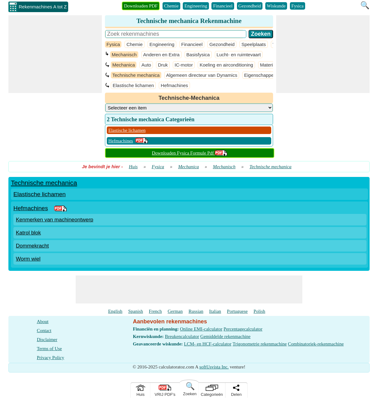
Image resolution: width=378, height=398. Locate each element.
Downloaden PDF (141, 5)
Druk (163, 64)
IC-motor (184, 64)
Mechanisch (124, 54)
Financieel (222, 5)
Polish (259, 311)
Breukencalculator (182, 336)
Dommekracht (32, 246)
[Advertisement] (55, 54)
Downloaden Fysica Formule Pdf (189, 152)
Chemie (171, 5)
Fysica (297, 5)
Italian (215, 311)
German (175, 311)
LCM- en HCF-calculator (207, 343)
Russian (196, 311)
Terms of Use (49, 348)
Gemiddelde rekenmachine (225, 336)
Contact (44, 330)
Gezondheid (250, 5)
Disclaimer (47, 339)
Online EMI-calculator (201, 328)
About (43, 321)
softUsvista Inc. (214, 366)
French (155, 311)
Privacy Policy (50, 357)
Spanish (135, 311)
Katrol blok (28, 233)
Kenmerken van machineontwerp (54, 220)
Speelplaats (253, 44)
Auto (146, 64)
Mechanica (123, 64)
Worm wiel (28, 259)
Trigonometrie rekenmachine (260, 343)
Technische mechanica (136, 75)
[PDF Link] (60, 208)
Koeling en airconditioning (226, 64)
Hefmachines (174, 85)
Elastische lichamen (133, 85)
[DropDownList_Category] (189, 108)
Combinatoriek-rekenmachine (316, 343)
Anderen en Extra (161, 54)
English (115, 311)
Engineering (195, 5)
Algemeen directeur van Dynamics (201, 75)
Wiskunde (276, 5)
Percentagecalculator (243, 328)
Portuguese (237, 311)
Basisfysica (198, 54)
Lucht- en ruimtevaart (239, 54)
